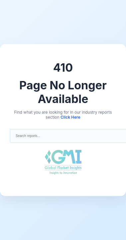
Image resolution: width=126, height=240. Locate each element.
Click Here (70, 117)
